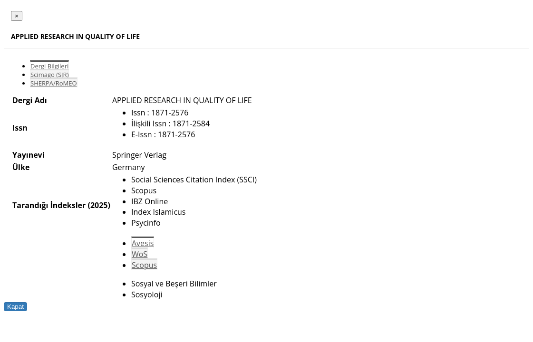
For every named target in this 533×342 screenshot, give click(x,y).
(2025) (98, 205)
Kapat (15, 306)
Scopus (144, 265)
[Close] (16, 16)
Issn (20, 128)
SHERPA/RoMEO (53, 83)
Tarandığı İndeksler (49, 205)
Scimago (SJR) (49, 74)
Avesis (143, 243)
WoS (139, 254)
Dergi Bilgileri (49, 66)
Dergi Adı (29, 100)
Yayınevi (28, 155)
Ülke (20, 167)
